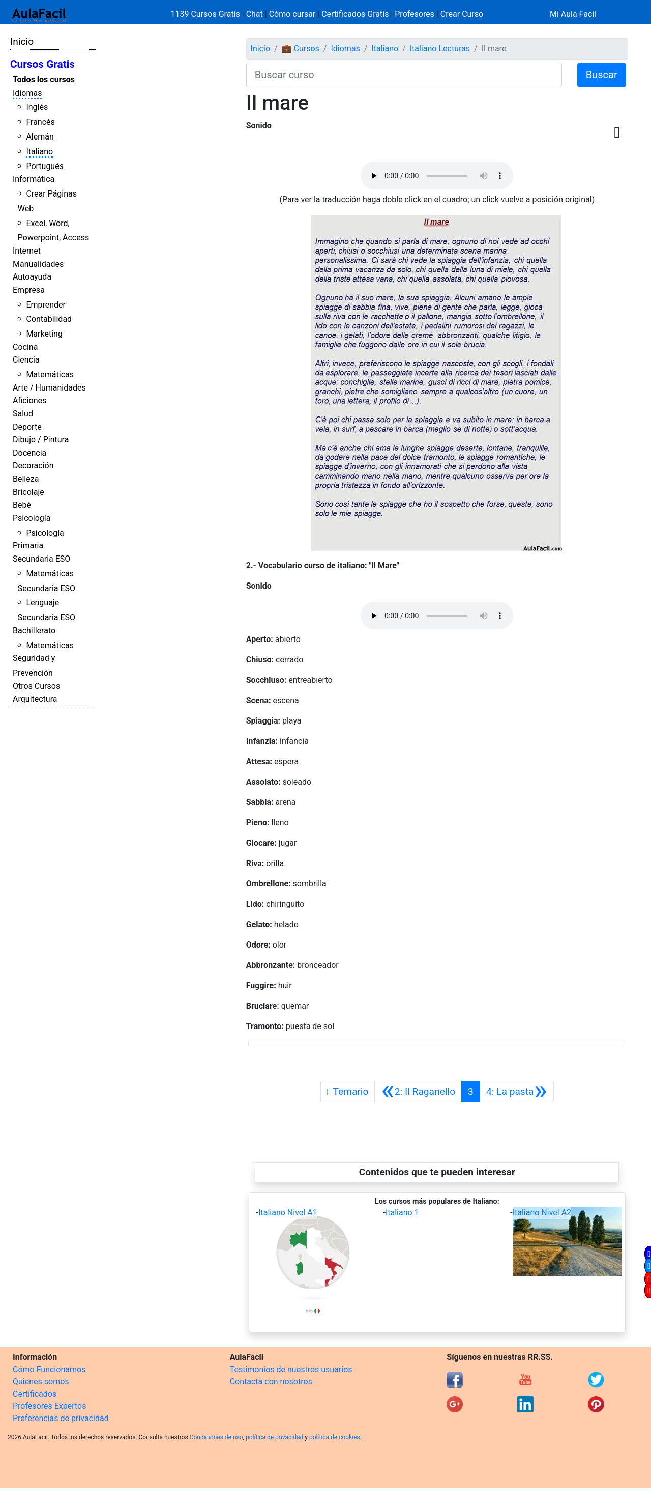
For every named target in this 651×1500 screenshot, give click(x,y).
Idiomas (27, 93)
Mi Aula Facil (573, 14)
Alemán (39, 137)
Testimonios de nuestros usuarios (291, 1369)
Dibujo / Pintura (41, 440)
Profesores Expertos (49, 1406)
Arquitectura (35, 699)
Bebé (22, 505)
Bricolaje (28, 492)
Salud (23, 414)
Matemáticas (50, 374)
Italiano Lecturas (440, 48)
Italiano (39, 151)
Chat (254, 14)
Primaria (28, 545)
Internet (27, 251)
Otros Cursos (36, 686)
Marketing (44, 334)
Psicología (31, 518)
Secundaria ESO (41, 559)
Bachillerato (34, 630)
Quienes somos (41, 1381)
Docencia (29, 453)
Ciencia (26, 360)
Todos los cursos (44, 80)
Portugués (45, 166)
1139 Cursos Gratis (206, 14)
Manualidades (38, 264)
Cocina (25, 347)
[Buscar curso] (404, 75)
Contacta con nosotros (271, 1381)
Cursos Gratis (42, 64)
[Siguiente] (517, 1091)
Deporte (27, 427)
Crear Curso (461, 14)
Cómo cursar (292, 14)
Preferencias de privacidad (61, 1418)
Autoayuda (32, 277)
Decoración (33, 465)
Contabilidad (49, 319)
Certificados (34, 1394)
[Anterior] (418, 1091)
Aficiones (29, 400)
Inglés (37, 107)
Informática (33, 179)
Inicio (22, 41)
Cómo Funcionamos (49, 1369)
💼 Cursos (300, 48)
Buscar (601, 75)
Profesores (414, 14)
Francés (40, 122)
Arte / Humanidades (49, 388)
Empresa (29, 290)
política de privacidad (274, 1437)
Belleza (26, 479)
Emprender (46, 305)
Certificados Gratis (355, 14)
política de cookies (334, 1437)
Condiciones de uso (216, 1437)
